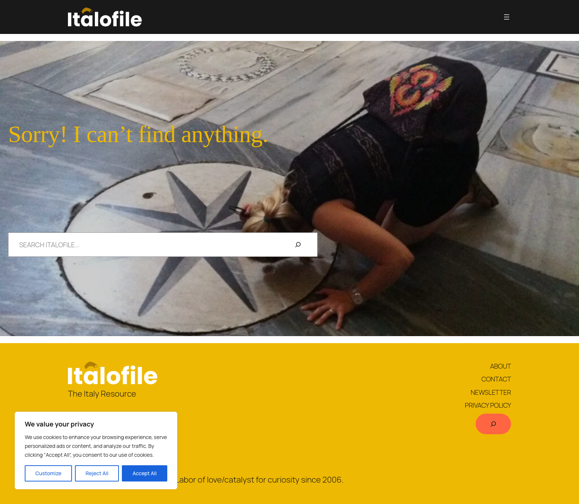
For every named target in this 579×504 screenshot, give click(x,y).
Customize (48, 473)
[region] (96, 450)
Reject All (97, 473)
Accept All (145, 473)
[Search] (298, 244)
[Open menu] (506, 17)
